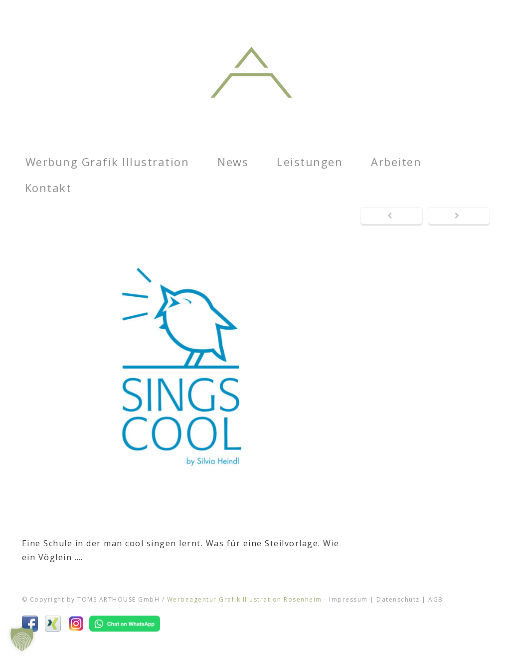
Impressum (348, 599)
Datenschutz (398, 599)
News (232, 161)
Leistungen (309, 161)
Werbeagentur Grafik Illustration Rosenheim (244, 599)
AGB (435, 599)
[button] (22, 639)
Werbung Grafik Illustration (107, 161)
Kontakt (48, 187)
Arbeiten (396, 161)
